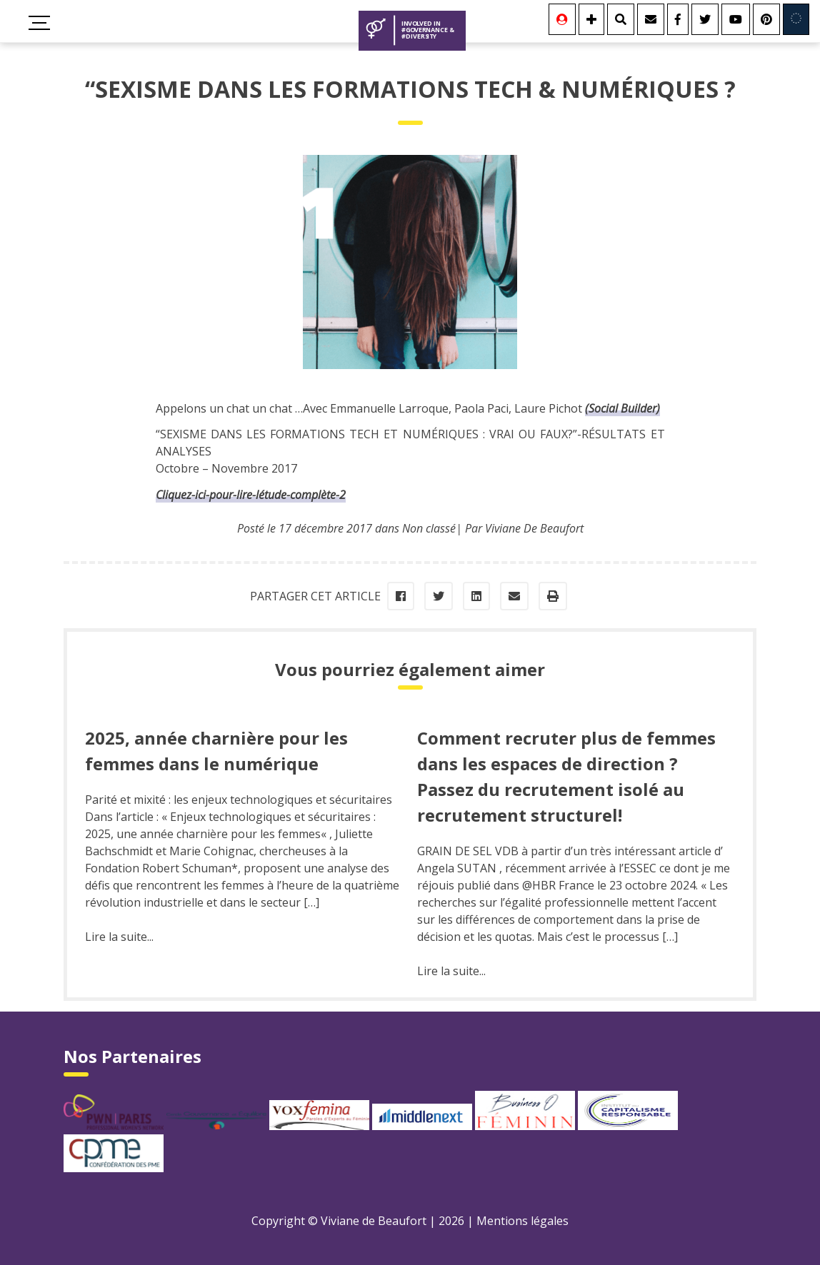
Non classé (429, 528)
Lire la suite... (119, 936)
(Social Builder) (622, 408)
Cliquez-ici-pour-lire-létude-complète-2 (251, 495)
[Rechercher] (620, 19)
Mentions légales (522, 1221)
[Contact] (650, 19)
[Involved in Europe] (796, 19)
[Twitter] (705, 19)
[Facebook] (678, 19)
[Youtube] (735, 19)
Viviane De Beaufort (534, 528)
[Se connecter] (562, 19)
